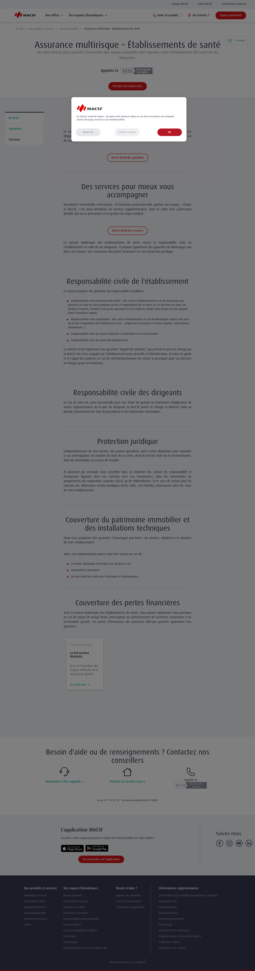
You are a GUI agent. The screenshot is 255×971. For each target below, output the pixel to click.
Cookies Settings (127, 132)
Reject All (88, 132)
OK (169, 132)
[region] (128, 119)
